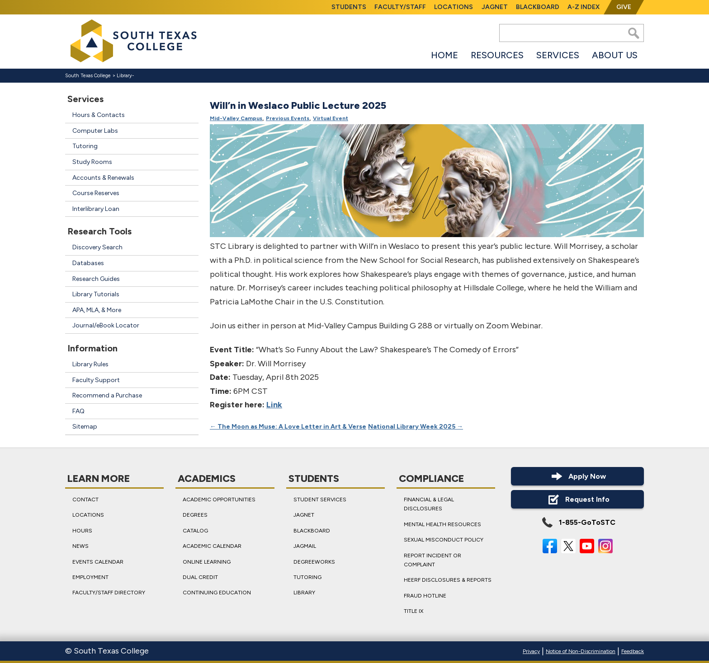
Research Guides (96, 279)
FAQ (78, 411)
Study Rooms (92, 162)
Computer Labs (95, 131)
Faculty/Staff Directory (108, 592)
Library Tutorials (95, 294)
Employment (90, 577)
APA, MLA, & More (96, 310)
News (80, 546)
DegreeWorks (314, 561)
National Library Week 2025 (415, 427)
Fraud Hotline (425, 595)
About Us (615, 55)
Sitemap (84, 426)
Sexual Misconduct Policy (443, 540)
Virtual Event (330, 119)
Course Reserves (95, 193)
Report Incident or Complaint (432, 559)
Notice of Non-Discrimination (580, 651)
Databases (88, 263)
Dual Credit (200, 577)
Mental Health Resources (442, 524)
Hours (82, 530)
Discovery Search (97, 247)
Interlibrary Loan (95, 209)
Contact (85, 499)
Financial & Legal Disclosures (429, 504)
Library (124, 76)
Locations (453, 7)
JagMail (304, 546)
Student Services (319, 499)
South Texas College (88, 76)
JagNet (495, 7)
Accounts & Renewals (103, 178)
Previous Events (287, 119)
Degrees (195, 515)
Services (557, 55)
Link (274, 405)
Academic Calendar (212, 546)
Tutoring (85, 146)
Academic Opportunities (219, 499)
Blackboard (537, 7)
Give (623, 7)
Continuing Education (217, 592)
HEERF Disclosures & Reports (448, 580)
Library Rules (90, 364)
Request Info (578, 499)
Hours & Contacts (98, 115)
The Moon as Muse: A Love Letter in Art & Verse (288, 427)
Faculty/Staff (400, 7)
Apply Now (577, 476)
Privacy (531, 651)
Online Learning (207, 561)
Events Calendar (97, 561)
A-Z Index (583, 7)
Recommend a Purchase (107, 395)
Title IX (413, 611)
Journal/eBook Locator (105, 325)
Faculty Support (96, 380)
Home (444, 55)
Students (348, 7)
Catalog (195, 530)
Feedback (632, 651)
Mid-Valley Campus (236, 119)
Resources (497, 55)
